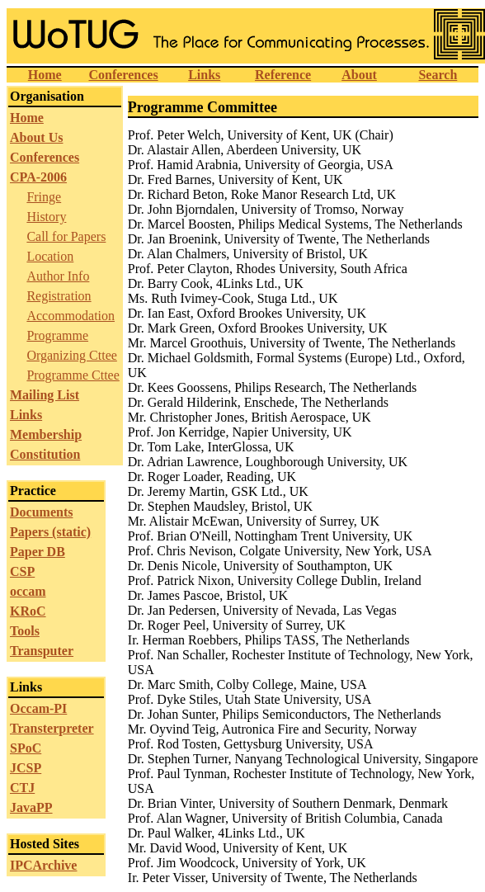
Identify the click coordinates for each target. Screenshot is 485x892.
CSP (22, 571)
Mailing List (44, 395)
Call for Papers (66, 236)
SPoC (25, 748)
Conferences (123, 75)
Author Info (57, 276)
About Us (36, 137)
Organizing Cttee (71, 355)
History (46, 217)
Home (45, 75)
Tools (25, 631)
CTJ (22, 788)
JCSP (25, 768)
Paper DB (37, 552)
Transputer (41, 651)
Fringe (43, 197)
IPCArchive (43, 865)
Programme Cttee (72, 375)
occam (28, 591)
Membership (46, 434)
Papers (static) (50, 532)
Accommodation (70, 316)
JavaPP (31, 807)
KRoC (28, 611)
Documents (41, 512)
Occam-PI (38, 708)
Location (49, 256)
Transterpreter (52, 728)
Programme (57, 335)
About (359, 75)
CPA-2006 (38, 177)
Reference (283, 75)
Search (437, 75)
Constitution (45, 454)
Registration (58, 296)
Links (204, 75)
